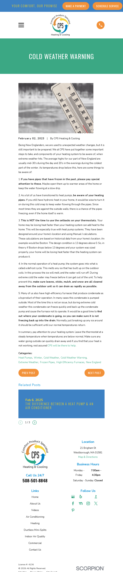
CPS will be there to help (62, 345)
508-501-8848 (35, 480)
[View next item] (34, 422)
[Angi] (88, 496)
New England (93, 362)
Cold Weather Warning (74, 357)
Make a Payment (76, 6)
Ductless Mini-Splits (35, 530)
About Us (35, 503)
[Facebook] (73, 503)
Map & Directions (88, 457)
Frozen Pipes (47, 362)
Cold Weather (51, 357)
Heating (35, 523)
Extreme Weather (28, 362)
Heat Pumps (25, 357)
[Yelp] (81, 496)
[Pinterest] (73, 510)
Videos (35, 510)
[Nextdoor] (81, 503)
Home (35, 497)
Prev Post (28, 373)
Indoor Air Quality (35, 536)
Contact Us (35, 549)
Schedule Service (107, 6)
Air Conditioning (35, 517)
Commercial (35, 543)
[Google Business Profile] (73, 496)
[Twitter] (96, 503)
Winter (38, 357)
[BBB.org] (96, 496)
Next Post (94, 373)
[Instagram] (88, 503)
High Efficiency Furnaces (70, 362)
